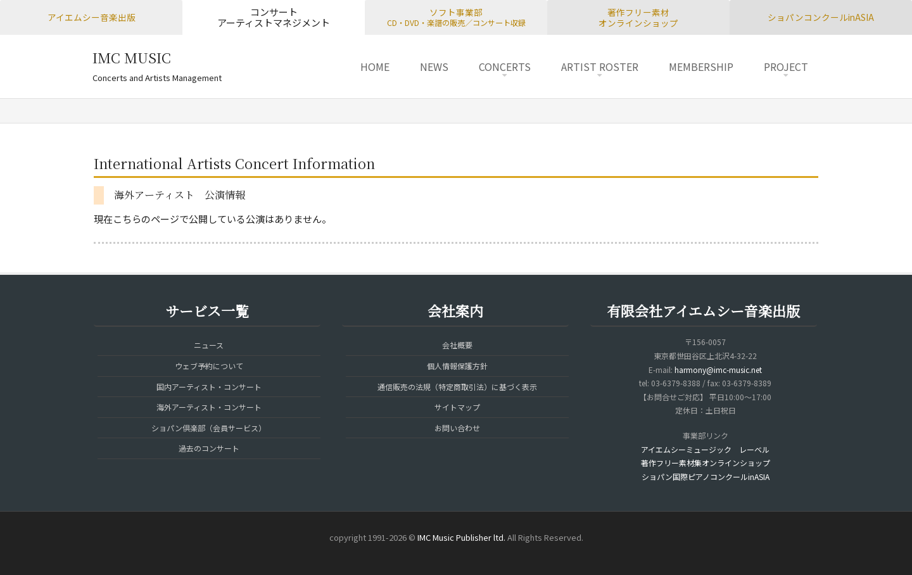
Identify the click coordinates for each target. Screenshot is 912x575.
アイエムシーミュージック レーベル (705, 449)
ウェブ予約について (209, 365)
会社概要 (457, 344)
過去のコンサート (209, 448)
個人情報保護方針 (457, 365)
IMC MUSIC (131, 57)
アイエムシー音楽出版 (92, 17)
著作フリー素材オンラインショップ (638, 17)
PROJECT (786, 66)
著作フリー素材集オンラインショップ (705, 462)
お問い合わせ (457, 427)
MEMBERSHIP (701, 66)
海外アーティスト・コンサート (209, 406)
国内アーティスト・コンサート (209, 386)
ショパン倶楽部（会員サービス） (208, 427)
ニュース (209, 344)
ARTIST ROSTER (599, 66)
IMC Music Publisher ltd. (461, 537)
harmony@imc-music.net (718, 369)
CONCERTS (505, 66)
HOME (375, 66)
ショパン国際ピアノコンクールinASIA (706, 476)
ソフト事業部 (456, 17)
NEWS (434, 66)
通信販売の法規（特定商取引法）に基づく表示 (457, 386)
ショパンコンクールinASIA (821, 17)
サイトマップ (457, 406)
